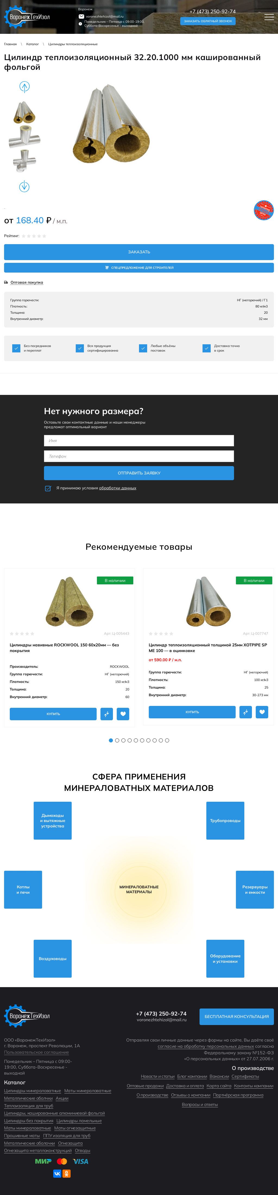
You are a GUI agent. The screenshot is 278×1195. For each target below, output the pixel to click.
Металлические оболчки (28, 1098)
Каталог (32, 44)
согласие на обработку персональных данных (206, 1046)
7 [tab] (148, 740)
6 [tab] (142, 740)
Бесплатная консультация (237, 1016)
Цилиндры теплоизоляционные (73, 44)
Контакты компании (253, 1085)
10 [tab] (167, 740)
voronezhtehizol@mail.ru (105, 16)
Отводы (82, 1150)
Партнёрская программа (238, 1095)
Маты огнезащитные (75, 1128)
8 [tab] (155, 740)
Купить (53, 714)
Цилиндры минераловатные (32, 1090)
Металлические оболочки (29, 1143)
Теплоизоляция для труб (28, 1105)
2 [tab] (117, 740)
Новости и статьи (158, 1076)
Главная (10, 44)
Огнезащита (70, 1143)
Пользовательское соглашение (36, 1052)
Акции (62, 1098)
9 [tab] (161, 740)
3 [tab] (123, 740)
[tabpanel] (69, 647)
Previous (24, 87)
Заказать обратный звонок (208, 21)
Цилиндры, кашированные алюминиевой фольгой (54, 1113)
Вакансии (219, 1076)
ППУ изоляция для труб (66, 1135)
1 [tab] (111, 740)
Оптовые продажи (145, 1085)
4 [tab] (130, 740)
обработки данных (117, 487)
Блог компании (192, 1076)
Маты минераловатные (87, 1090)
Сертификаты (245, 1076)
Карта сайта (219, 1085)
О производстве (152, 1095)
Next (24, 186)
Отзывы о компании (190, 1095)
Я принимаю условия (96, 488)
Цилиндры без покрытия (28, 1120)
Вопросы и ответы (200, 1104)
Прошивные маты (22, 1135)
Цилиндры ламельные (79, 1120)
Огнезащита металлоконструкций (38, 1150)
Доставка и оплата (185, 1085)
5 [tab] (136, 740)
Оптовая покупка (27, 282)
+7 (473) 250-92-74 (212, 11)
